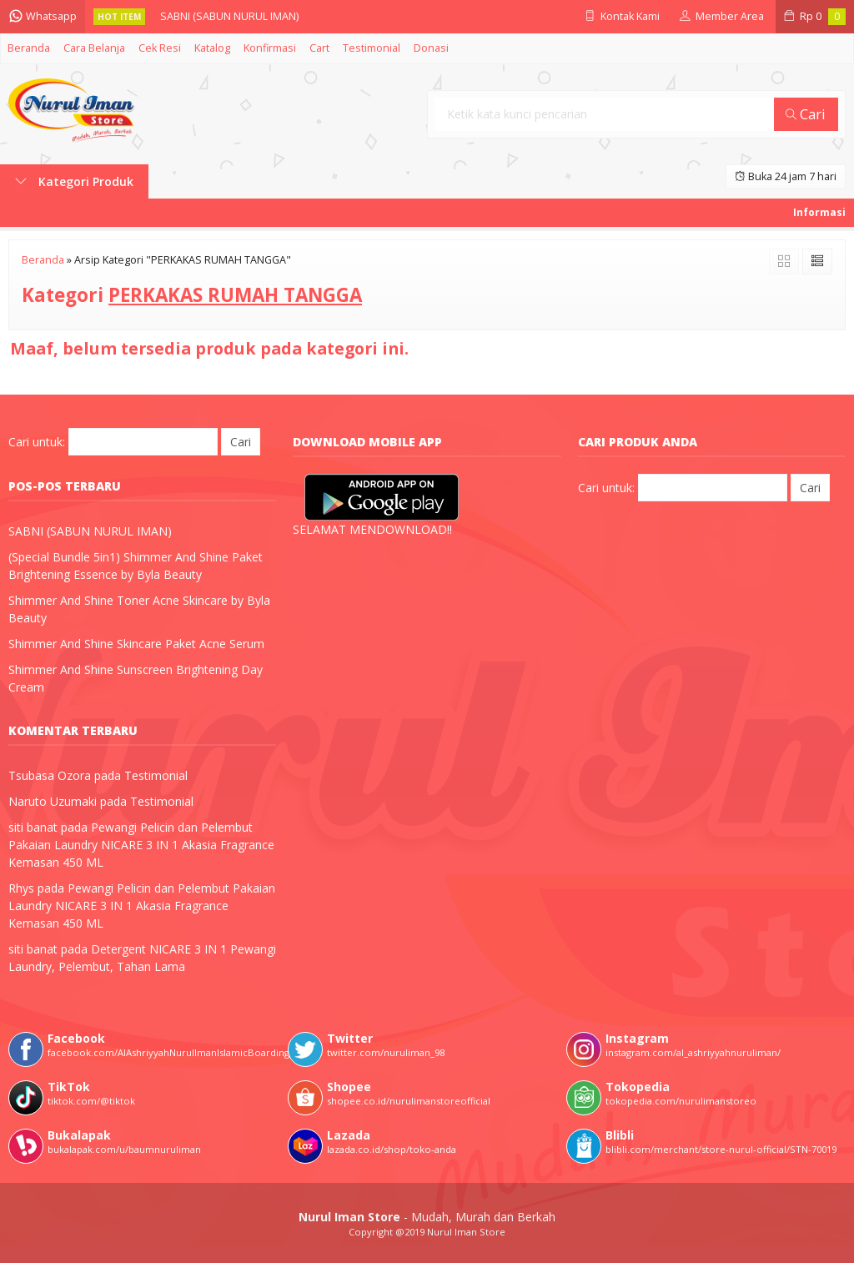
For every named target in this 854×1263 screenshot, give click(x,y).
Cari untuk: (36, 442)
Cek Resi (159, 48)
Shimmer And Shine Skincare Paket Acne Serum (136, 644)
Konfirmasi (270, 48)
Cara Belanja (94, 48)
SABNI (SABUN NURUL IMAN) (229, 16)
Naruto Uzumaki (52, 801)
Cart (319, 48)
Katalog (212, 48)
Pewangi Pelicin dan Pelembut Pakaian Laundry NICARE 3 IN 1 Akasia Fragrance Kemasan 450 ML (141, 844)
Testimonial (371, 48)
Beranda (29, 48)
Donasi (431, 48)
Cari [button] (806, 113)
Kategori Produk (74, 181)
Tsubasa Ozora (49, 775)
